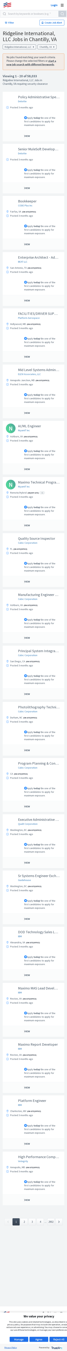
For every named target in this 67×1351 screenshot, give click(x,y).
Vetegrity (23, 1161)
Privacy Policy (10, 1347)
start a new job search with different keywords (31, 62)
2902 (50, 1221)
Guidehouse (24, 880)
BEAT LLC (22, 261)
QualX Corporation (28, 823)
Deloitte (22, 101)
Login (54, 5)
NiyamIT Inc (24, 430)
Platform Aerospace (29, 318)
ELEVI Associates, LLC (29, 374)
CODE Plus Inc (25, 205)
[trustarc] (56, 1347)
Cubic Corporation (27, 542)
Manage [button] (19, 1339)
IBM (20, 936)
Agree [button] (38, 1339)
